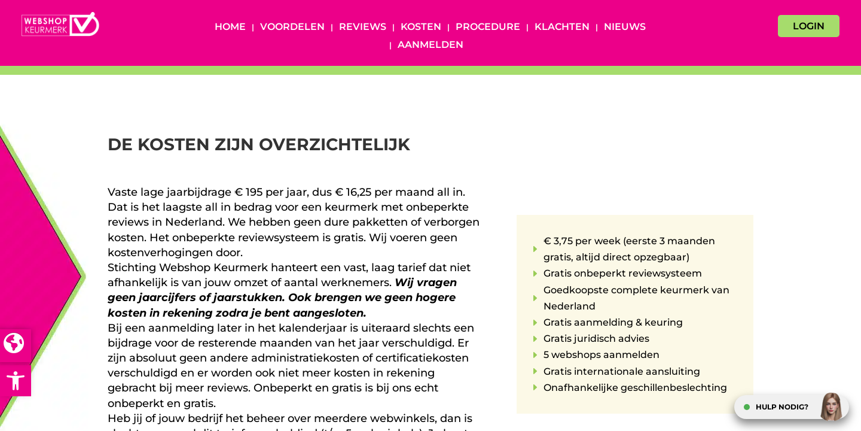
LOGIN (809, 26)
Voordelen (292, 27)
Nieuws (625, 27)
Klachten (562, 27)
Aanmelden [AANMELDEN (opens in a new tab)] (430, 45)
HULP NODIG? (782, 406)
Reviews (362, 27)
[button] (15, 380)
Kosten (421, 27)
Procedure (488, 27)
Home (230, 27)
